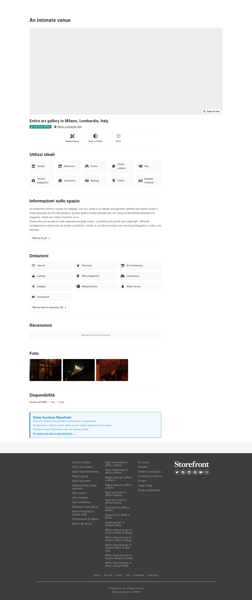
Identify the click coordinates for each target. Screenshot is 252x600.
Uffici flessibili (80, 497)
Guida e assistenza (149, 490)
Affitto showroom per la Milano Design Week (118, 564)
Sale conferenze (81, 502)
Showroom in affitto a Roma (117, 516)
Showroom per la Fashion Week (114, 524)
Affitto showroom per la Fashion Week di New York (118, 547)
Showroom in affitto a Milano (117, 509)
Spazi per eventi (81, 480)
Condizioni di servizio (150, 476)
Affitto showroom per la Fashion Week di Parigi (118, 539)
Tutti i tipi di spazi (82, 466)
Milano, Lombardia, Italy (69, 126)
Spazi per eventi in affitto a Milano (115, 494)
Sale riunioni (79, 492)
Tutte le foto (211, 111)
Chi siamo (144, 462)
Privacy (142, 480)
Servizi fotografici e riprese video (83, 513)
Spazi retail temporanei (85, 471)
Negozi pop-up (80, 476)
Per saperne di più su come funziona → (54, 433)
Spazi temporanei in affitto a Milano (116, 464)
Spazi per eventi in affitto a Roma (115, 501)
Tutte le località (81, 462)
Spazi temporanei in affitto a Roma (116, 471)
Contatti (142, 466)
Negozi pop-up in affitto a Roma (118, 486)
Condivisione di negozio (85, 518)
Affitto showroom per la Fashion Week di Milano (119, 531)
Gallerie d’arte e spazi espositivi (84, 487)
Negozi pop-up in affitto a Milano (118, 479)
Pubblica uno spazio (149, 471)
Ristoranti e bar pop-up (85, 506)
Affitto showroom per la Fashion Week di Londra (119, 557)
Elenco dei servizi (82, 523)
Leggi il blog (145, 485)
